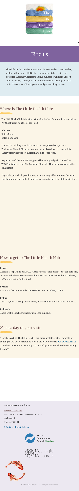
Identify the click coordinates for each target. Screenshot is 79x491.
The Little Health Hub (13, 411)
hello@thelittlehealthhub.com (16, 427)
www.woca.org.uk (67, 341)
